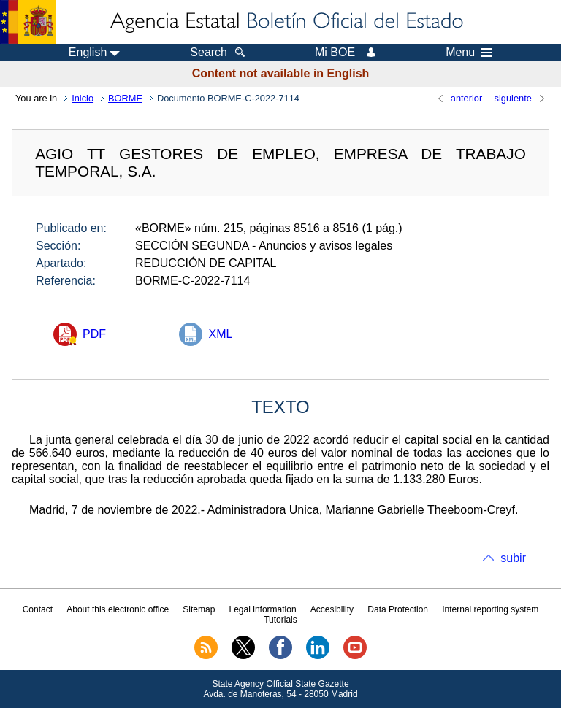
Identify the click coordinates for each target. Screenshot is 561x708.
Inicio (83, 98)
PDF (94, 334)
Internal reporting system (490, 609)
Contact (38, 609)
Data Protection (397, 609)
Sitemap (199, 609)
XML (220, 334)
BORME (125, 98)
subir (513, 558)
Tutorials (280, 620)
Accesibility (332, 609)
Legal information (263, 609)
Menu (469, 52)
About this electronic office (117, 609)
